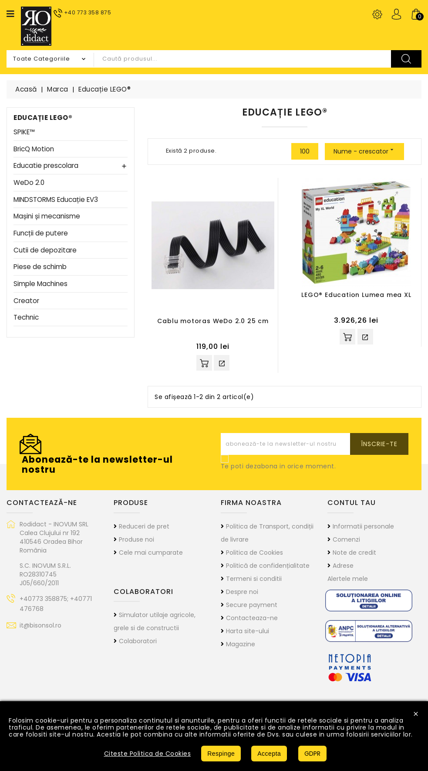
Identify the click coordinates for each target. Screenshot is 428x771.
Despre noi (242, 591)
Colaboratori (138, 641)
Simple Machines (40, 284)
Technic (26, 318)
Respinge (221, 753)
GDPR (312, 753)
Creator (26, 301)
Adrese (343, 565)
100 (305, 151)
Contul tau (351, 503)
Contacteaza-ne (252, 618)
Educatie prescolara (45, 166)
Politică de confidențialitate (268, 565)
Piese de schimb (40, 267)
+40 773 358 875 (87, 12)
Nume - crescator (364, 151)
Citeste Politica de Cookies (147, 753)
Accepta (269, 753)
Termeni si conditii (254, 578)
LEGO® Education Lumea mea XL (356, 294)
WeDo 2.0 (28, 183)
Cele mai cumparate (151, 552)
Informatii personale (363, 526)
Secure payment (251, 604)
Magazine (240, 644)
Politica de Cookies (254, 552)
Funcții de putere (40, 233)
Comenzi (346, 539)
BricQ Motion (33, 149)
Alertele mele (347, 578)
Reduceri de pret (144, 526)
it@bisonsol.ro (40, 625)
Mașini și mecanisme (46, 216)
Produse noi (136, 539)
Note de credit (354, 552)
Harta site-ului (247, 631)
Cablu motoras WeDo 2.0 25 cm (212, 321)
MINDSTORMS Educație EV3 (55, 200)
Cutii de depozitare (45, 250)
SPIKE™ (24, 132)
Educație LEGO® (42, 117)
